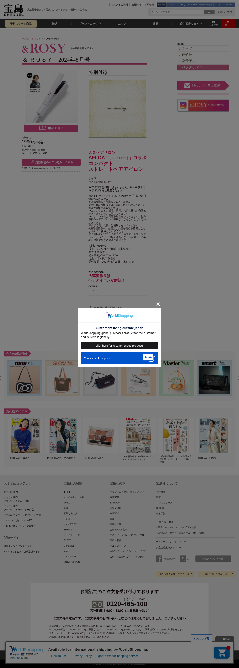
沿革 (158, 497)
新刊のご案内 (11, 492)
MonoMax (69, 545)
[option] (24, 378)
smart (66, 551)
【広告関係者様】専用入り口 (174, 574)
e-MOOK (114, 513)
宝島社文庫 (115, 524)
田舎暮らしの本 (72, 562)
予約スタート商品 (21, 23)
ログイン (218, 4)
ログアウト (229, 4)
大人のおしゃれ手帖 (74, 497)
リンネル (68, 519)
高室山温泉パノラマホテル (170, 547)
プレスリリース (164, 502)
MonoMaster (70, 556)
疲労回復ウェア (189, 23)
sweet (67, 502)
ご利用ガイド (173, 4)
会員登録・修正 (205, 4)
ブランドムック (88, 23)
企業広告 (160, 513)
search (209, 12)
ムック (122, 23)
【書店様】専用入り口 (215, 574)
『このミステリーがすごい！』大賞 (22, 515)
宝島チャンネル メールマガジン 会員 (177, 527)
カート (228, 25)
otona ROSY (70, 524)
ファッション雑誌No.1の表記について (177, 655)
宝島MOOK (116, 508)
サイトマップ (50, 655)
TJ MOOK (115, 502)
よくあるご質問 (120, 4)
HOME (25, 38)
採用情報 (149, 4)
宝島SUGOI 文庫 (118, 529)
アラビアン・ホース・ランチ (171, 542)
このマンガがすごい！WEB (18, 520)
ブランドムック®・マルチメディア (128, 492)
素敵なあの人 (70, 513)
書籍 (155, 23)
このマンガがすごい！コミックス (127, 556)
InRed (67, 492)
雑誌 (54, 23)
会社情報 (136, 4)
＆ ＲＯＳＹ (37, 38)
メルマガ (213, 25)
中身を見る (51, 128)
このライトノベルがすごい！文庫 (127, 535)
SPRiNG (68, 529)
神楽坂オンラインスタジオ (18, 546)
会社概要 (160, 492)
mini (66, 508)
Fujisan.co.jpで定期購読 (51, 162)
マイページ (192, 4)
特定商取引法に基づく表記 (137, 655)
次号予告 (203, 61)
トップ (203, 48)
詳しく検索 (226, 12)
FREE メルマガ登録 (203, 86)
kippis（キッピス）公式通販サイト (22, 551)
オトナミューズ (72, 535)
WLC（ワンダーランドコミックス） (128, 551)
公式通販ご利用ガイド (75, 655)
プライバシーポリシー (105, 655)
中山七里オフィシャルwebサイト (21, 525)
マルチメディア (118, 545)
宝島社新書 (115, 540)
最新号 (203, 54)
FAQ (183, 4)
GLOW (67, 540)
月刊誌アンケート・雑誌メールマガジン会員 (181, 532)
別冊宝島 (114, 497)
